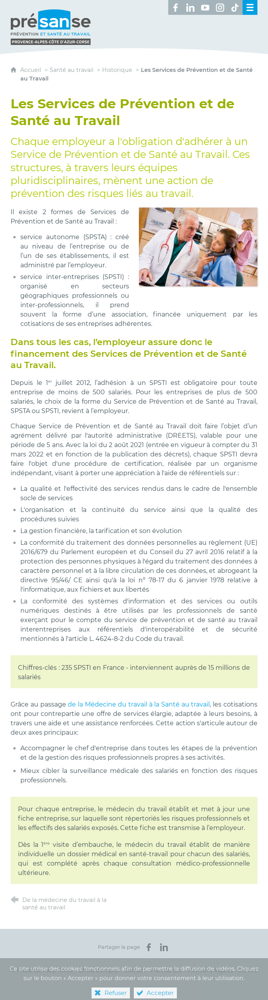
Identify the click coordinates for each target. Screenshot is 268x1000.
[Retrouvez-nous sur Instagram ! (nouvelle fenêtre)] (220, 7)
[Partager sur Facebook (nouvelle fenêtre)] (148, 947)
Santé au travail (72, 69)
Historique (117, 69)
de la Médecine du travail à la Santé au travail (139, 704)
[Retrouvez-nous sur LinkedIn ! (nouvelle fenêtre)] (190, 7)
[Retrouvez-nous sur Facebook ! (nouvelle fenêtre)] (175, 7)
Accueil (31, 69)
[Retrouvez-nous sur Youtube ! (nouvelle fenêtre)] (205, 7)
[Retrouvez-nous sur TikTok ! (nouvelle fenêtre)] (235, 7)
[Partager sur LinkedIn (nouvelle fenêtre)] (164, 947)
